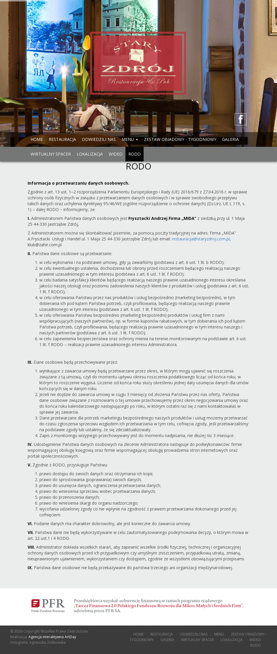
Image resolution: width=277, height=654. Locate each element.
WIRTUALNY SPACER (51, 154)
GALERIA (230, 139)
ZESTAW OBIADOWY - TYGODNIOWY (180, 139)
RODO (134, 154)
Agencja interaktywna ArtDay (52, 636)
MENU (219, 634)
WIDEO (115, 154)
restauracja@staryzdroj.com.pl (201, 239)
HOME (37, 139)
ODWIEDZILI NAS (99, 139)
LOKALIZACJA (90, 154)
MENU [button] (130, 139)
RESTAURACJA (62, 139)
